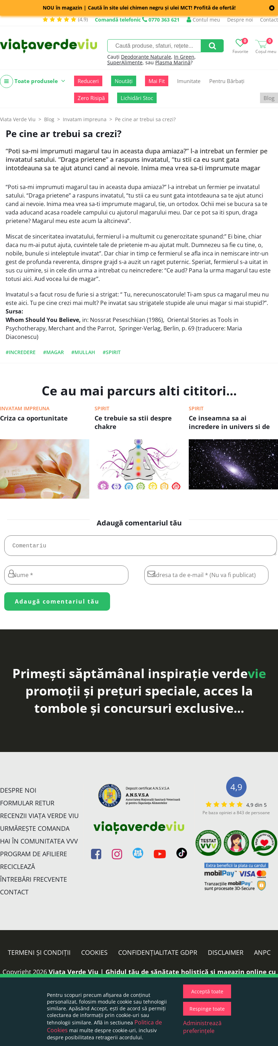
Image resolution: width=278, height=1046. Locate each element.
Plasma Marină (173, 62)
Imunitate (188, 80)
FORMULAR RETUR (27, 805)
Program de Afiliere (33, 856)
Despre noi (240, 19)
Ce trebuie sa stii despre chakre (133, 422)
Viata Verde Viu (18, 119)
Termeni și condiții (39, 955)
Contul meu (203, 19)
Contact (269, 19)
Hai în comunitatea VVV (39, 844)
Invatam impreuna (24, 408)
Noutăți (124, 80)
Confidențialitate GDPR (157, 955)
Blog (269, 97)
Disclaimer (225, 955)
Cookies (94, 955)
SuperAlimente (125, 62)
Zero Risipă (91, 97)
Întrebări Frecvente (33, 882)
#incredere (21, 352)
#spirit (112, 352)
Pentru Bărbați (226, 80)
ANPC (262, 955)
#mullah (83, 352)
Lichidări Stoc (137, 97)
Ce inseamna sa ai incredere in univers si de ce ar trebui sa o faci (229, 423)
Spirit (102, 408)
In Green (184, 56)
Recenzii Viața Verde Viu (39, 818)
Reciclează (17, 869)
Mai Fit (157, 80)
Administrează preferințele (202, 1027)
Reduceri (88, 80)
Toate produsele (32, 81)
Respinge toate (207, 1008)
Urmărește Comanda (35, 831)
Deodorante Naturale (146, 56)
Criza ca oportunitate (34, 418)
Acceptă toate (207, 991)
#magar (53, 352)
